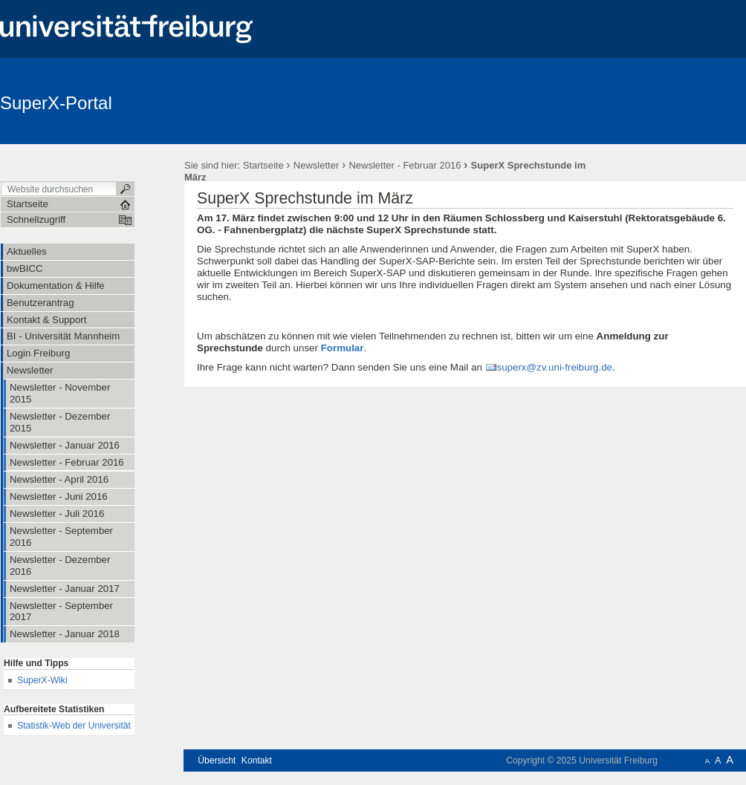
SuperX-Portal (56, 103)
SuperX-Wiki (42, 680)
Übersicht (217, 760)
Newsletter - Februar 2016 (404, 165)
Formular (342, 348)
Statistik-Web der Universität (74, 725)
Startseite (263, 165)
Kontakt (256, 760)
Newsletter (316, 165)
